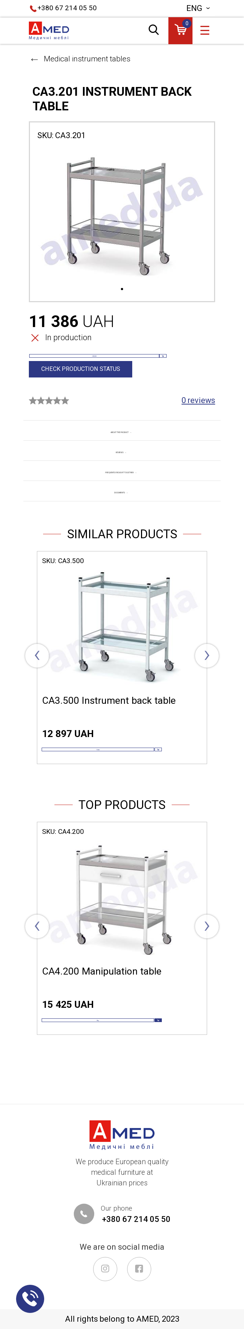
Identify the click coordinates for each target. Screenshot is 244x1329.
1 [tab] (122, 289)
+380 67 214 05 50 (67, 8)
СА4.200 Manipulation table (101, 1007)
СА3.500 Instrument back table (109, 719)
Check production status (81, 386)
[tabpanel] (122, 216)
